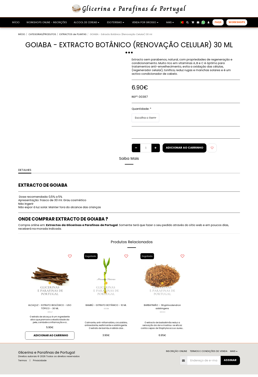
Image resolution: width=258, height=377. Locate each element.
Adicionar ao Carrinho (184, 148)
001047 (50, 314)
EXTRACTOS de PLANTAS (72, 34)
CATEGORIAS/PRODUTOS (42, 34)
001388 (106, 314)
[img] (50, 276)
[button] (187, 22)
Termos (22, 363)
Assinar (230, 363)
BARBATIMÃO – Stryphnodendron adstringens (162, 307)
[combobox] (145, 118)
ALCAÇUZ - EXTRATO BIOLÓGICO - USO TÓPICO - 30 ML (50, 307)
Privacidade (40, 363)
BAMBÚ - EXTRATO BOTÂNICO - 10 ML (106, 307)
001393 (163, 314)
